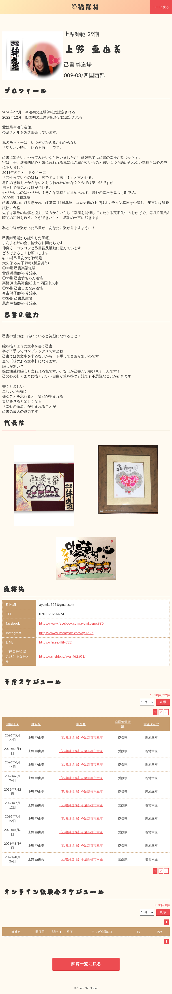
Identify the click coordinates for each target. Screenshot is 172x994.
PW (159, 932)
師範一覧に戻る (86, 963)
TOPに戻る (161, 7)
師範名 (36, 724)
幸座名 (81, 724)
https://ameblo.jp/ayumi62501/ (62, 656)
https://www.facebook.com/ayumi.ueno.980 (71, 623)
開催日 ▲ (12, 724)
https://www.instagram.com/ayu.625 (66, 633)
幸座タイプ (151, 724)
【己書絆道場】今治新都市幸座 (81, 737)
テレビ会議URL (102, 932)
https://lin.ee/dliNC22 (55, 642)
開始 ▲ (57, 932)
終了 (70, 932)
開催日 (40, 932)
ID (138, 932)
